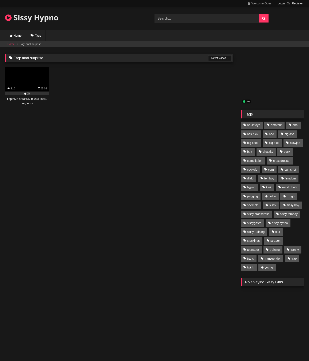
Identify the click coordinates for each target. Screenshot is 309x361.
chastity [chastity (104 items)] (268, 151)
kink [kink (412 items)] (268, 187)
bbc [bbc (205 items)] (271, 134)
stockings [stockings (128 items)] (253, 240)
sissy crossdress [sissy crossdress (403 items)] (258, 214)
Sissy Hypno (32, 17)
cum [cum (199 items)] (271, 169)
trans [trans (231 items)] (250, 258)
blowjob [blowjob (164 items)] (295, 143)
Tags (38, 35)
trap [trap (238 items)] (294, 258)
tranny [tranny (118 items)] (294, 249)
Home (17, 35)
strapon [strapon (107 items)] (275, 240)
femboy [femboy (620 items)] (269, 178)
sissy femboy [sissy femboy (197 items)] (289, 214)
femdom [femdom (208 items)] (290, 178)
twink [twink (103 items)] (250, 267)
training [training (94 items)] (275, 249)
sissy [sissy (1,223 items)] (272, 205)
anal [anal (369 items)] (295, 125)
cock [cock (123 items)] (287, 151)
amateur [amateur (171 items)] (276, 125)
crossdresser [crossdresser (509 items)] (281, 160)
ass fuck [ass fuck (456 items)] (252, 134)
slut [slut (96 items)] (277, 232)
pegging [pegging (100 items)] (252, 196)
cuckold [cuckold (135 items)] (252, 169)
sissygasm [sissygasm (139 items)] (254, 223)
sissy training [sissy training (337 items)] (256, 232)
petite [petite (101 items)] (272, 196)
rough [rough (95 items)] (290, 196)
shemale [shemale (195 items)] (252, 205)
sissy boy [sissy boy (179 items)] (293, 205)
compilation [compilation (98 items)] (254, 160)
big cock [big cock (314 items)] (252, 143)
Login (281, 3)
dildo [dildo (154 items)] (250, 178)
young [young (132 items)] (269, 267)
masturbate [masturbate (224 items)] (289, 187)
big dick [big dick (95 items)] (274, 143)
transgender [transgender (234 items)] (273, 258)
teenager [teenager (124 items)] (253, 249)
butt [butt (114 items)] (249, 151)
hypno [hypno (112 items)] (251, 187)
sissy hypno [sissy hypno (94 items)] (280, 223)
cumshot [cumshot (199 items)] (290, 169)
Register (297, 3)
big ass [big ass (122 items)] (289, 134)
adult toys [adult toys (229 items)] (253, 125)
